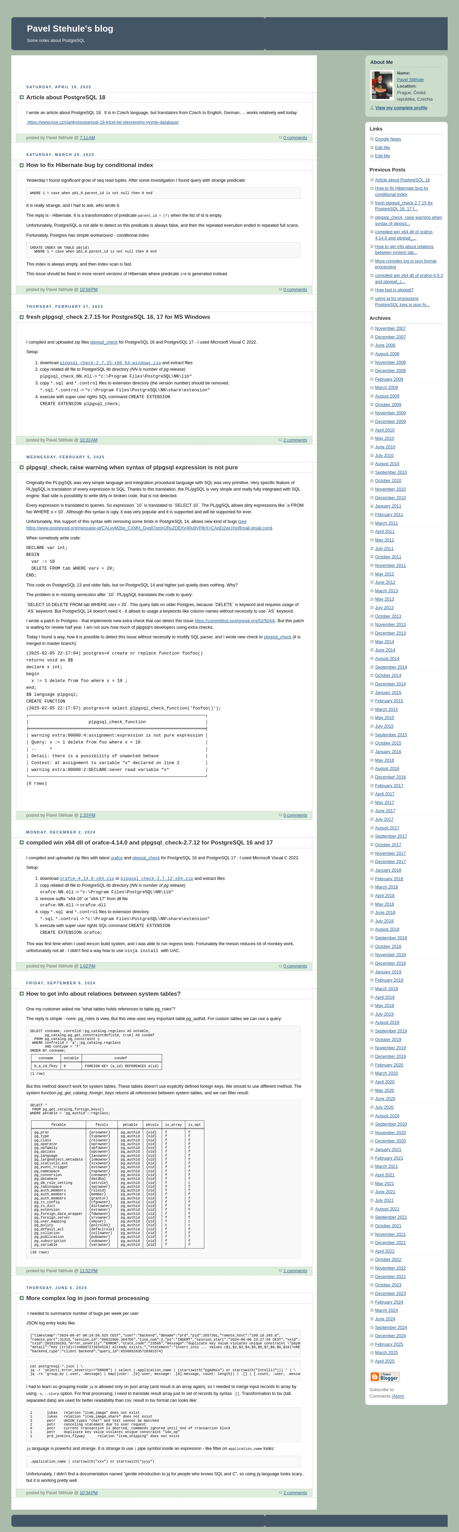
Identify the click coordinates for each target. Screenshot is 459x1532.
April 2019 (385, 997)
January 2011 (388, 506)
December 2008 (390, 370)
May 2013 (384, 599)
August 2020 (387, 1116)
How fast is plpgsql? (394, 290)
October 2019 (388, 1039)
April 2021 (385, 1175)
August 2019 (387, 1022)
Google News (388, 139)
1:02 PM (87, 965)
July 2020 (384, 1107)
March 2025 (386, 1352)
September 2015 (391, 735)
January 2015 (388, 692)
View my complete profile (401, 107)
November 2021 (390, 1234)
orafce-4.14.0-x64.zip (87, 878)
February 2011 (389, 514)
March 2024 (386, 1310)
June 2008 (385, 345)
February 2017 (389, 785)
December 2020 (390, 1141)
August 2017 (387, 828)
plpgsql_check (104, 341)
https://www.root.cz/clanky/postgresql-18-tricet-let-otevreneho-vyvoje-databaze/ (102, 122)
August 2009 (387, 396)
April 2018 (385, 895)
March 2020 (386, 1073)
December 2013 (390, 633)
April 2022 (385, 1251)
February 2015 (389, 700)
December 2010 (390, 497)
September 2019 (391, 1031)
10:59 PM (88, 289)
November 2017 (390, 853)
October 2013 (388, 616)
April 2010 (385, 430)
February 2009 (389, 379)
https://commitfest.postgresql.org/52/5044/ (235, 620)
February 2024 (389, 1302)
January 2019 (388, 972)
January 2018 (388, 870)
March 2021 (386, 1166)
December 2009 (390, 421)
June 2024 (385, 1319)
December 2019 (390, 1056)
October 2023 (388, 1285)
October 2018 (388, 946)
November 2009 (390, 413)
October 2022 (388, 1259)
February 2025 (389, 1344)
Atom (398, 1396)
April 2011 (385, 531)
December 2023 (390, 1293)
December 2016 (390, 777)
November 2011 (390, 565)
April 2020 (385, 1082)
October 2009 (388, 404)
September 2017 (391, 836)
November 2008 (390, 362)
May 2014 (384, 641)
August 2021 (387, 1209)
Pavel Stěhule (410, 79)
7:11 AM (87, 137)
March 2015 (386, 709)
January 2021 (388, 1149)
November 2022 (390, 1268)
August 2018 (387, 929)
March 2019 (386, 988)
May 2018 (384, 904)
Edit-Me (382, 147)
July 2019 (384, 1014)
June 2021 (385, 1191)
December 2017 (390, 861)
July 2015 (384, 726)
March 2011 (386, 523)
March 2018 (386, 887)
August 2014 (387, 658)
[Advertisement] (164, 69)
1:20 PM (87, 814)
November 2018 (390, 954)
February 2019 (389, 980)
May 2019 (384, 1005)
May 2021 (384, 1183)
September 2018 (391, 938)
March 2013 (386, 591)
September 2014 (391, 667)
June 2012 (385, 582)
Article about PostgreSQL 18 (402, 180)
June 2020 (385, 1098)
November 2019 (390, 1047)
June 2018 (385, 912)
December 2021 (390, 1242)
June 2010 (385, 447)
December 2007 (390, 337)
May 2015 (384, 717)
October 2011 (388, 557)
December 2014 (390, 684)
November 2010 (390, 489)
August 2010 (387, 463)
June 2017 (385, 810)
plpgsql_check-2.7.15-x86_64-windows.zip (110, 362)
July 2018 (384, 921)
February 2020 (389, 1065)
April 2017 (385, 794)
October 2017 (388, 844)
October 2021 (388, 1225)
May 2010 (384, 438)
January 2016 (388, 751)
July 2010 (384, 455)
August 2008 (387, 353)
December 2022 (390, 1276)
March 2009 (386, 387)
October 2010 (388, 480)
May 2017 (384, 802)
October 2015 (388, 743)
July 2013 (384, 607)
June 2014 (385, 650)
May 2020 (384, 1090)
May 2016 (384, 760)
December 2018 (390, 963)
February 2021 (389, 1158)
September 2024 (391, 1327)
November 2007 (390, 328)
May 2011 (384, 540)
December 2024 (390, 1335)
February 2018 (389, 878)
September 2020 (391, 1124)
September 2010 (391, 472)
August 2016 (387, 768)
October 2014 (388, 675)
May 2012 (384, 574)
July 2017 (384, 819)
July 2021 (384, 1200)
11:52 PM (88, 1270)
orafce (117, 857)
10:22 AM (88, 439)
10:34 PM (88, 1491)
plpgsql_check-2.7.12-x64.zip (157, 878)
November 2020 (390, 1132)
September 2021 (391, 1217)
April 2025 (385, 1361)
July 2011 (384, 548)
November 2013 (390, 624)
